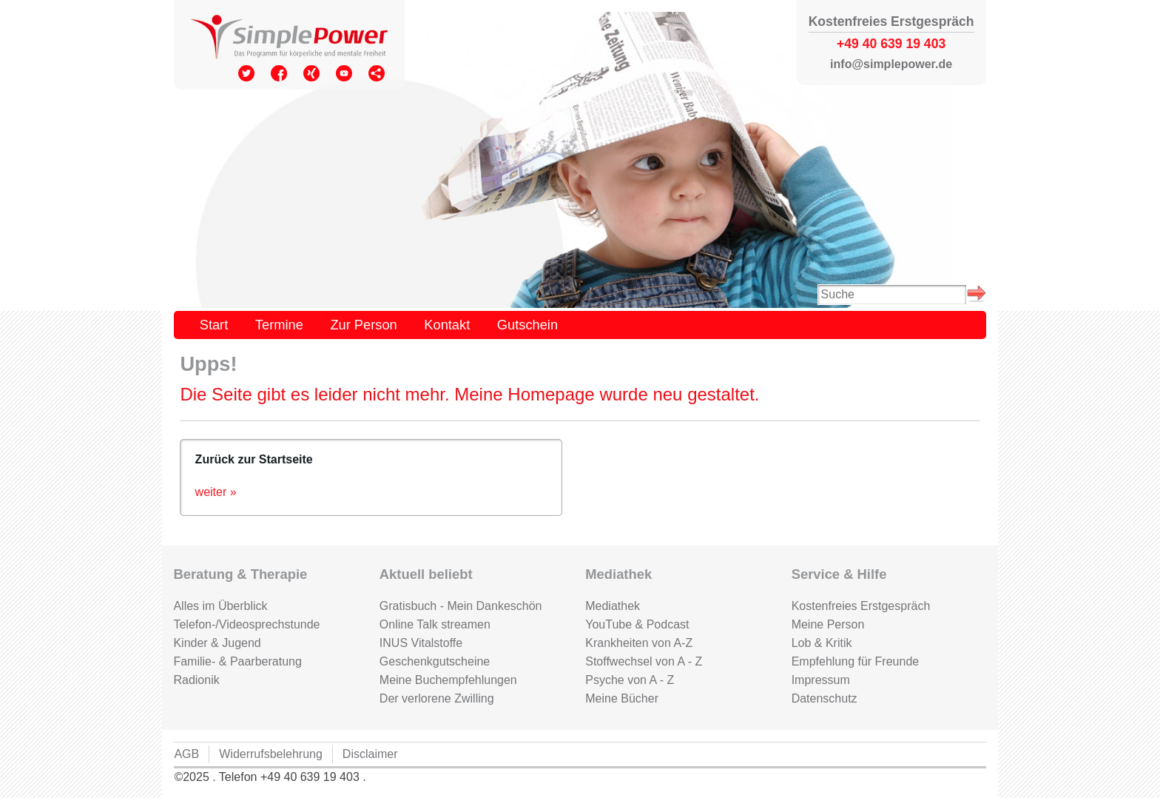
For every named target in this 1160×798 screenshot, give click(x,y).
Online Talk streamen (435, 624)
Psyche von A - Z (629, 680)
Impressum (821, 680)
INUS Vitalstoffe (421, 643)
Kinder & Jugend (216, 643)
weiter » (216, 492)
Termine (279, 324)
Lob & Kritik (822, 643)
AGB (186, 754)
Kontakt (447, 324)
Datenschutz (824, 698)
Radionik (196, 680)
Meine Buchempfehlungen (448, 680)
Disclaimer (370, 754)
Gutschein (527, 324)
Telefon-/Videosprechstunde (246, 624)
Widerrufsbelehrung (271, 754)
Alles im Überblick (220, 606)
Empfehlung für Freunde (856, 661)
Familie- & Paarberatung (237, 661)
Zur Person (363, 324)
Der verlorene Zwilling (437, 698)
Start (214, 324)
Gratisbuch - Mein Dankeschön (461, 606)
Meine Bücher (621, 698)
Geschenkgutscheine (435, 661)
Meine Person (828, 624)
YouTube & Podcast (637, 624)
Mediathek (612, 606)
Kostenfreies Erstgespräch (861, 606)
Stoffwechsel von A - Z (643, 661)
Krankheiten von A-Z (638, 643)
